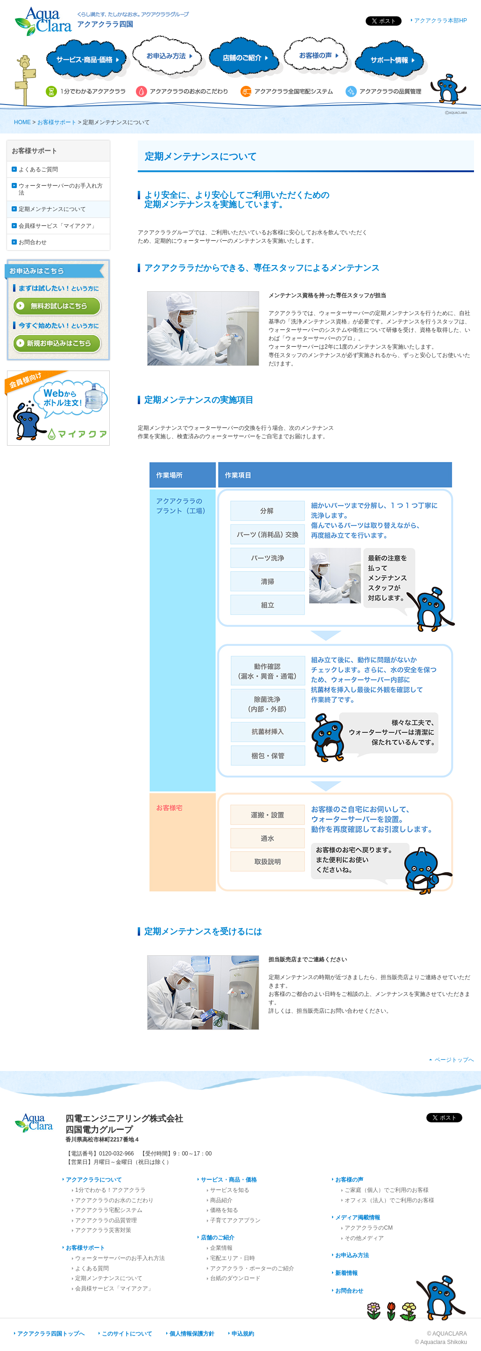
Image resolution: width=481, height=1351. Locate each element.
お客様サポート (57, 122)
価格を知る (224, 1210)
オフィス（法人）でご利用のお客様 (389, 1200)
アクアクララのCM (369, 1228)
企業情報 (221, 1248)
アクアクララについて (94, 1179)
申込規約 (243, 1333)
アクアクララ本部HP (440, 20)
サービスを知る (229, 1190)
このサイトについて (127, 1333)
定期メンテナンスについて (52, 209)
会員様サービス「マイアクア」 (58, 226)
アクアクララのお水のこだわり (114, 1200)
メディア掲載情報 (357, 1217)
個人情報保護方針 (192, 1333)
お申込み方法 (352, 1255)
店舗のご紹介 (217, 1237)
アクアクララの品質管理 (106, 1220)
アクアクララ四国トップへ (51, 1333)
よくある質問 (92, 1268)
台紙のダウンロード (235, 1278)
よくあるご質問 (38, 169)
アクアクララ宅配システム (108, 1210)
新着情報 (346, 1273)
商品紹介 (221, 1200)
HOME (22, 122)
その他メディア (364, 1238)
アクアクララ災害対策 (103, 1230)
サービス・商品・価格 (229, 1179)
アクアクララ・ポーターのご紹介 (252, 1268)
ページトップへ (454, 1060)
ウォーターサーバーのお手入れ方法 (61, 189)
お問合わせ (33, 242)
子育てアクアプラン (235, 1220)
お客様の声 (349, 1179)
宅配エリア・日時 (232, 1258)
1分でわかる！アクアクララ (110, 1190)
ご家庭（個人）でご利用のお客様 (387, 1190)
